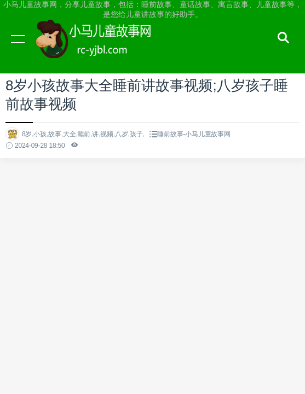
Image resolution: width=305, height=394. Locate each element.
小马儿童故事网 (104, 49)
